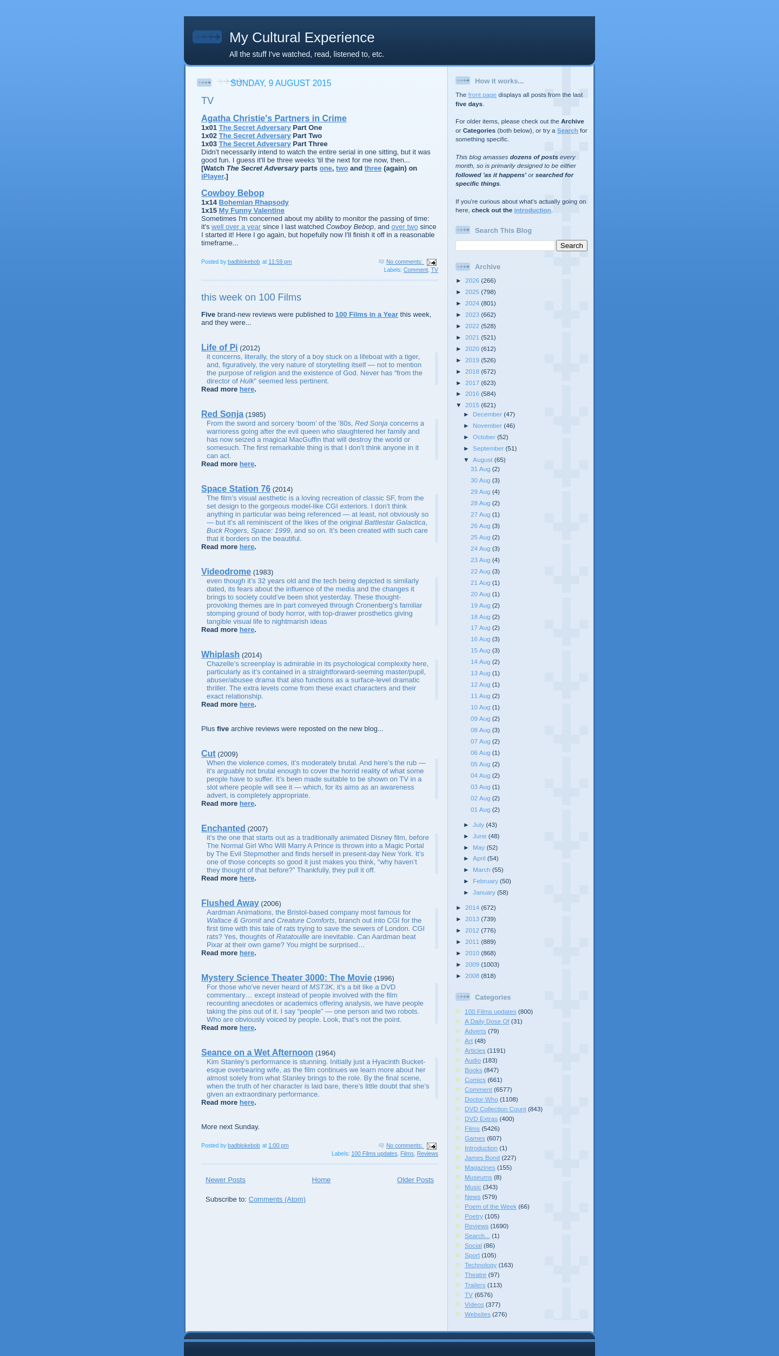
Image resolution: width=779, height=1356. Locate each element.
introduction (532, 209)
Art (469, 1040)
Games (475, 1138)
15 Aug (481, 650)
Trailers (475, 1284)
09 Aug (481, 718)
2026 (473, 280)
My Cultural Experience (302, 37)
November (488, 425)
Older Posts (415, 1180)
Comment (416, 270)
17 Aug (481, 627)
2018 (473, 371)
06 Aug (481, 752)
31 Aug (481, 468)
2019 (473, 359)
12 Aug (481, 684)
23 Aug (481, 559)
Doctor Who (481, 1099)
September (489, 448)
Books (473, 1069)
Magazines (480, 1167)
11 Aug (481, 695)
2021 (473, 337)
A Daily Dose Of (487, 1021)
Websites (478, 1314)
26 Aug (481, 525)
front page (482, 94)
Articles (475, 1050)
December (488, 414)
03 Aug (481, 786)
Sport (472, 1255)
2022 (473, 325)
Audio (473, 1060)
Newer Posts (226, 1180)
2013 (473, 918)
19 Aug (481, 605)
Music (473, 1186)
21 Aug (481, 582)
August (483, 459)
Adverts (475, 1030)
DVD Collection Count (495, 1108)
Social (473, 1245)
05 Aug (481, 763)
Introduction (481, 1147)
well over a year (236, 227)
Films (407, 1154)
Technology (481, 1264)
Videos (474, 1304)
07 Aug (481, 741)
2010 (473, 952)
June (480, 835)
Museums (478, 1177)
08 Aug (481, 729)
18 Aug (481, 616)
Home (321, 1180)
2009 (473, 964)
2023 (473, 314)
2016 (473, 393)
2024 (473, 303)
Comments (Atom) (277, 1199)
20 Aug (481, 593)
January (485, 892)
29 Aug (481, 491)
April (480, 858)
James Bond (482, 1157)
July (479, 824)
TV (207, 100)
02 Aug (481, 797)
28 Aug (481, 502)
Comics (475, 1079)
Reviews (427, 1154)
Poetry (474, 1216)
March (482, 869)
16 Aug (481, 638)
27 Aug (481, 514)
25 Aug (481, 536)
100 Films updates (374, 1154)
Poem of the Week (491, 1206)
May (479, 847)
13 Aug (481, 672)
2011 (473, 941)
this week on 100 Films (251, 297)
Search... (477, 1235)
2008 (473, 975)
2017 (473, 382)
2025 (473, 291)
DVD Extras (481, 1118)
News (472, 1196)
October (485, 436)
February (486, 880)
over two (405, 227)
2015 (473, 404)
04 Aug (481, 775)
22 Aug (481, 571)
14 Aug (481, 661)
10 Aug (481, 706)
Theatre (475, 1274)
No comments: (405, 262)
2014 (473, 907)
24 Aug (481, 548)
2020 (473, 348)
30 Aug (481, 480)
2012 (473, 930)
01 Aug (481, 809)
